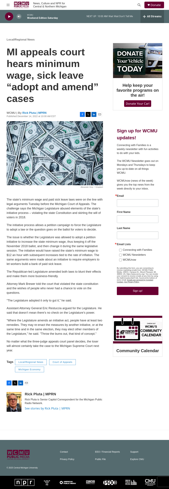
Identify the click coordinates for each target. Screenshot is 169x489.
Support (134, 452)
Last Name (123, 228)
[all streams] (152, 16)
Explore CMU (137, 459)
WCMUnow (129, 259)
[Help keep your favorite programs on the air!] (137, 60)
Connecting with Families (137, 249)
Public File (100, 459)
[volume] (19, 16)
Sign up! (138, 290)
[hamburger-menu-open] (8, 5)
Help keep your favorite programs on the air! (138, 90)
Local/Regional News (21, 39)
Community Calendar (137, 350)
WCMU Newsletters (134, 254)
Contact (64, 452)
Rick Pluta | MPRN (34, 112)
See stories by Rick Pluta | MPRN (47, 408)
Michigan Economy (29, 369)
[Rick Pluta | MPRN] (14, 402)
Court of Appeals (62, 362)
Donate (156, 5)
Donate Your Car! (138, 104)
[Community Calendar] (137, 329)
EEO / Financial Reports (107, 452)
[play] (9, 16)
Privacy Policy (67, 459)
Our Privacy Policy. (131, 282)
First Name (124, 212)
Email (120, 196)
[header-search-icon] (139, 4)
